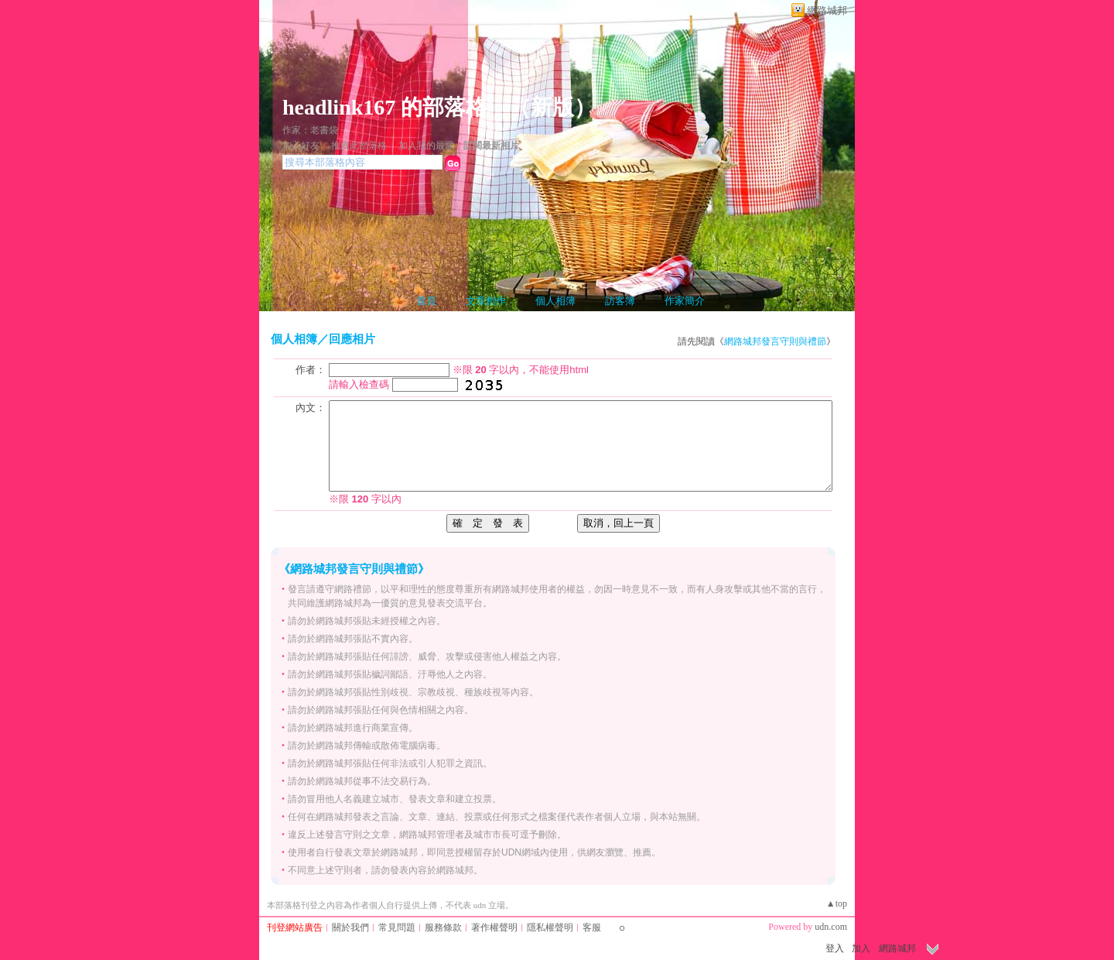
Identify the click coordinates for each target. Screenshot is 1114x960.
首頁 (426, 301)
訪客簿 (620, 301)
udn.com (831, 926)
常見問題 (396, 927)
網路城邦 (827, 10)
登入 (834, 948)
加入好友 (301, 145)
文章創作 (486, 301)
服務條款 (443, 927)
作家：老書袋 (310, 130)
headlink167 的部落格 (384, 107)
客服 (592, 927)
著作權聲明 (494, 927)
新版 (552, 107)
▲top (836, 903)
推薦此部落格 (359, 145)
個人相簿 (555, 301)
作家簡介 (685, 301)
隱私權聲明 (550, 927)
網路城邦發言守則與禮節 (775, 341)
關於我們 (350, 927)
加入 (861, 948)
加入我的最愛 (426, 145)
